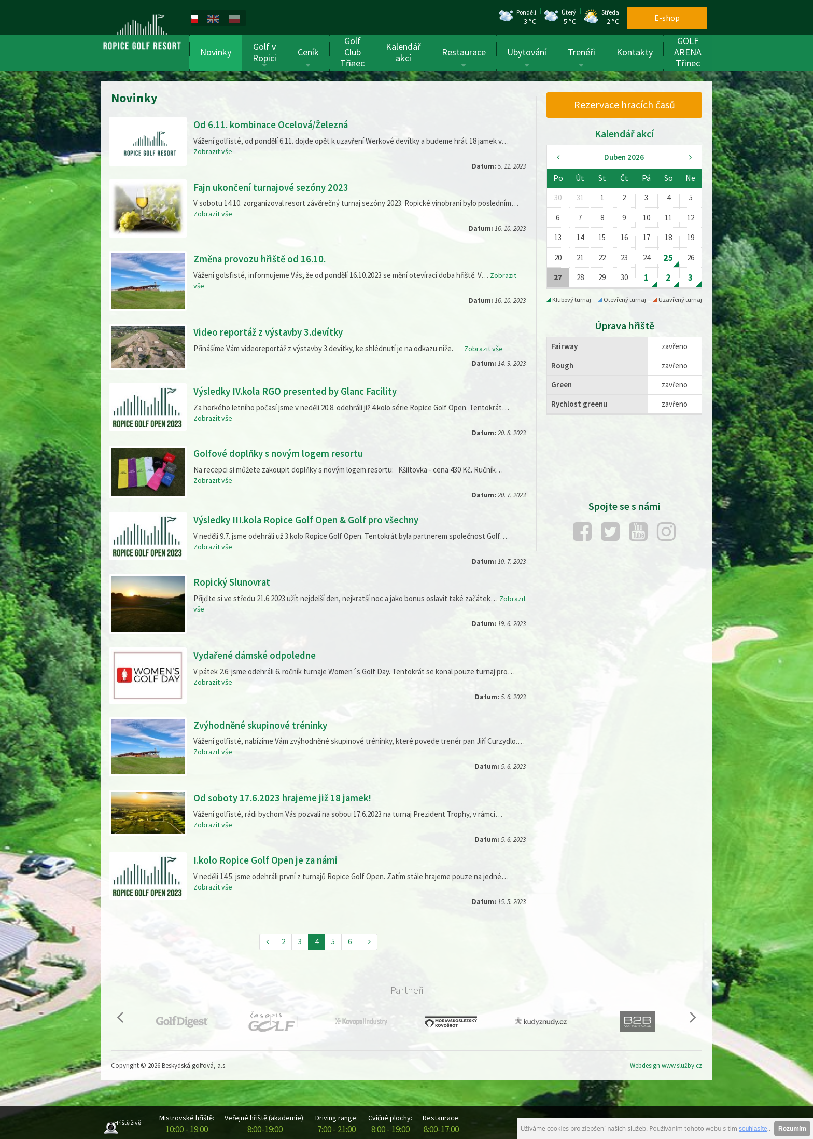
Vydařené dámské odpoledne (257, 654)
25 (668, 257)
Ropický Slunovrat (233, 581)
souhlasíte (753, 1128)
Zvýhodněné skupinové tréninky (264, 723)
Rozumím (792, 1128)
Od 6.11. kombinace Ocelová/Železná (274, 124)
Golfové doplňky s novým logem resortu (282, 452)
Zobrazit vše (213, 151)
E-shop (667, 17)
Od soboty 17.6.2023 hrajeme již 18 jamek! (285, 796)
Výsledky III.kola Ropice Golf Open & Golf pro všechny (311, 519)
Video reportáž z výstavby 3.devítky (272, 331)
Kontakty (634, 52)
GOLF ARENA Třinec (688, 52)
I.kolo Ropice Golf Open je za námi (268, 858)
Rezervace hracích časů (624, 104)
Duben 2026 (624, 157)
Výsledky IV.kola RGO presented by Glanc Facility (300, 390)
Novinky (215, 52)
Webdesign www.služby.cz (666, 1064)
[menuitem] (204, 17)
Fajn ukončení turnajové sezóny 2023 (274, 186)
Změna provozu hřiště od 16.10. (262, 258)
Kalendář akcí (403, 52)
